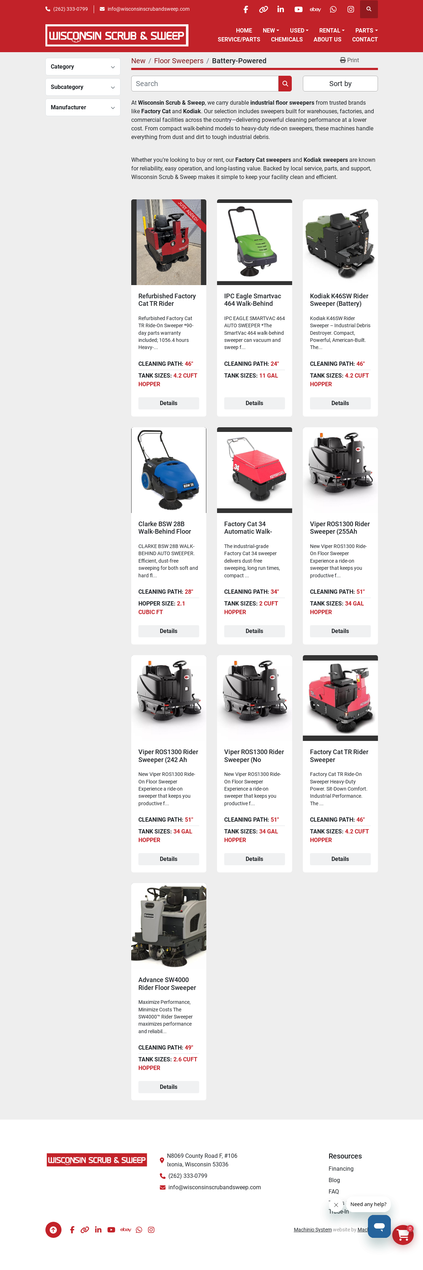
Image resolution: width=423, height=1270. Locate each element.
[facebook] (241, 9)
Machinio (368, 1229)
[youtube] (296, 9)
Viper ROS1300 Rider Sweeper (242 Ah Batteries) (168, 759)
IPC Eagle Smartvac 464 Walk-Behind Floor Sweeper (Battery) (252, 307)
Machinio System (313, 1229)
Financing (341, 1168)
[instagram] (350, 9)
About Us (327, 39)
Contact (365, 39)
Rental (329, 30)
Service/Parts (239, 39)
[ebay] (314, 9)
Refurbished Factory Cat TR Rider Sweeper (167, 303)
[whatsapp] (332, 9)
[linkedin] (277, 9)
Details (168, 403)
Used (297, 30)
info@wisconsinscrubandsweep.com (149, 9)
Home (244, 30)
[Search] (205, 83)
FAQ (334, 1191)
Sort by (340, 83)
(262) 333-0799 (70, 9)
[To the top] (53, 1230)
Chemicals (287, 39)
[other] (259, 9)
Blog (334, 1180)
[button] (271, 30)
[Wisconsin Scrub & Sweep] (97, 1159)
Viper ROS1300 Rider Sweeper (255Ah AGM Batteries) (340, 531)
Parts (364, 30)
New (269, 30)
